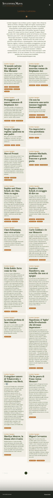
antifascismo (15, 219)
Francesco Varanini (18, 5)
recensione (44, 85)
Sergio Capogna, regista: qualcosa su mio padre (14, 131)
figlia (12, 145)
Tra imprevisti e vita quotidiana (37, 130)
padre (18, 145)
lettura (45, 117)
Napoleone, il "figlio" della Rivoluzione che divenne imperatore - (39, 324)
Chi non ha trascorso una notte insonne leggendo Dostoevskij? (39, 103)
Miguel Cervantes (38, 436)
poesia (31, 137)
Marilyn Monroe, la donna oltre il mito (13, 437)
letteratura (40, 115)
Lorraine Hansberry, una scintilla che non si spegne (38, 272)
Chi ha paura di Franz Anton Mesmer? (36, 379)
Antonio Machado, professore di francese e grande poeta (38, 157)
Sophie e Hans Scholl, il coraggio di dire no (38, 191)
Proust (7, 177)
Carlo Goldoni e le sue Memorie (38, 231)
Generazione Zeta (14, 86)
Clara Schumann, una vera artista (12, 231)
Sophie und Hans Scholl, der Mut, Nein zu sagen (12, 191)
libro (38, 85)
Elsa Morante (8, 89)
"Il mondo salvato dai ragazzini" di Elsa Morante (12, 68)
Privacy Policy (47, 494)
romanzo (32, 85)
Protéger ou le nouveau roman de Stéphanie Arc (38, 68)
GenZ (6, 86)
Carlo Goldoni (33, 259)
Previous (5, 473)
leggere (39, 117)
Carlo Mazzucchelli (10, 5)
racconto (32, 115)
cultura (7, 311)
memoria (7, 145)
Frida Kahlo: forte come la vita (13, 269)
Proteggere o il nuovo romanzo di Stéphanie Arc (13, 102)
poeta (36, 137)
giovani (7, 91)
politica (15, 221)
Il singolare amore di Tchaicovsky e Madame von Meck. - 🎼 (13, 380)
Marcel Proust (11, 153)
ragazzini (16, 89)
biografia (40, 368)
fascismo (7, 219)
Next (49, 473)
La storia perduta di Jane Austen (14, 321)
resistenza (8, 221)
